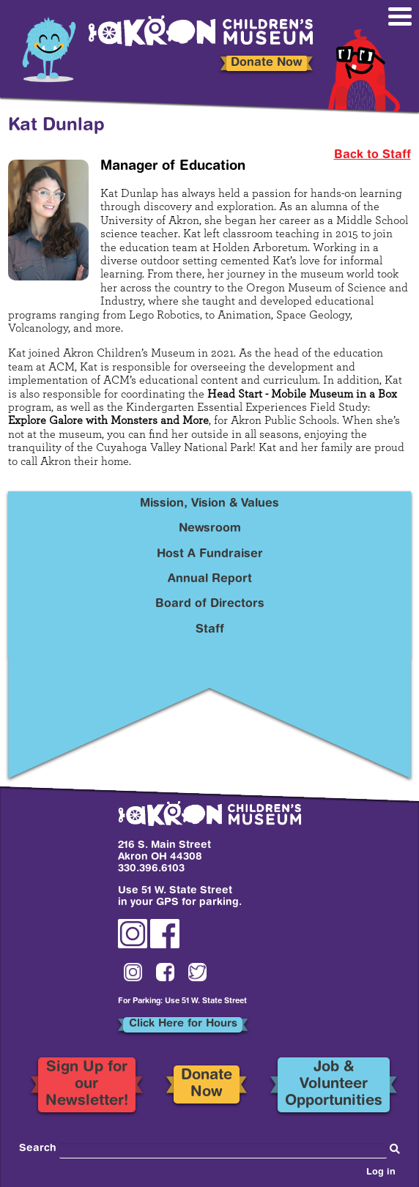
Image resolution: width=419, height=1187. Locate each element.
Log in (381, 1172)
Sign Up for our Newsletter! (86, 1084)
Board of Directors (209, 604)
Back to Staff (372, 155)
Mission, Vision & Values (209, 504)
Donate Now (266, 63)
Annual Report (210, 579)
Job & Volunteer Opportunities (333, 1084)
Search (37, 1149)
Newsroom (210, 529)
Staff (210, 630)
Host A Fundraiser (210, 554)
